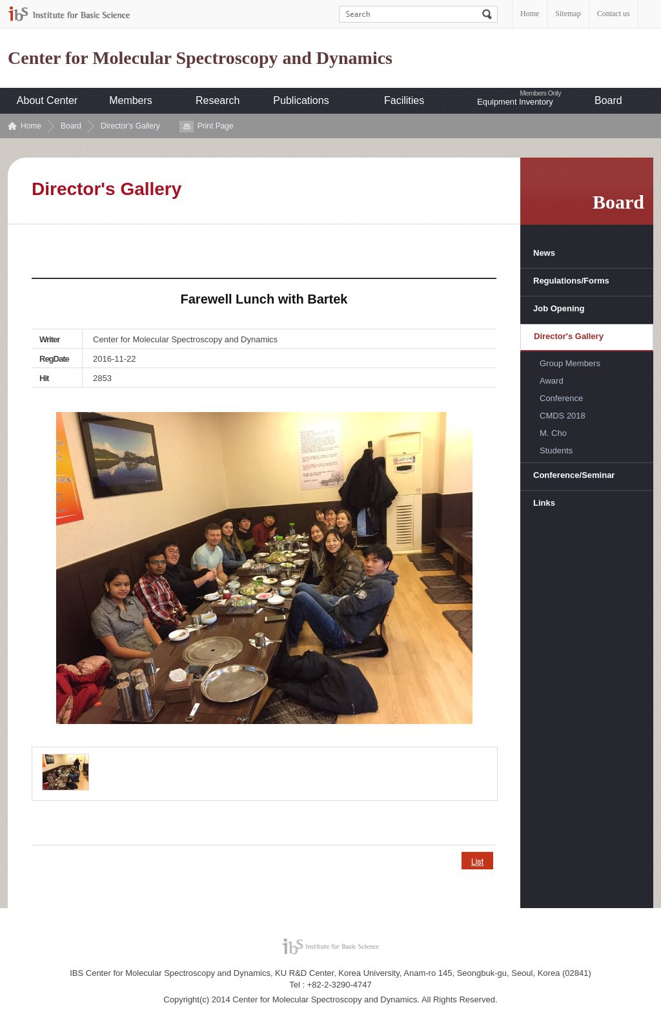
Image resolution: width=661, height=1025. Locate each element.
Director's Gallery (130, 125)
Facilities (404, 100)
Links (544, 503)
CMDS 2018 (562, 415)
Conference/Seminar (574, 475)
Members (130, 100)
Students (556, 450)
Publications (301, 100)
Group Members (570, 363)
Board (608, 100)
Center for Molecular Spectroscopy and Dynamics (200, 58)
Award (552, 381)
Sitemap (567, 13)
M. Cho (553, 433)
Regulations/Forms (571, 280)
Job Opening (558, 308)
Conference (561, 398)
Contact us (613, 13)
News (544, 253)
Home (529, 13)
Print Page (216, 125)
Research (217, 100)
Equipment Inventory (515, 102)
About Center (47, 100)
